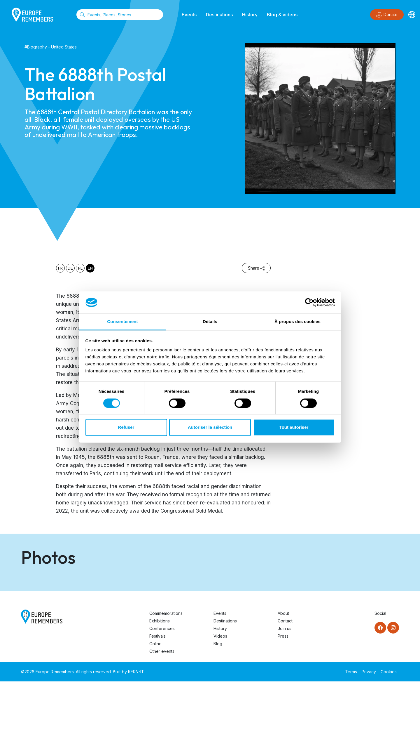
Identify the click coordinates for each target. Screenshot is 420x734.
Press (283, 688)
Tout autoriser (294, 427)
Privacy (369, 724)
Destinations (219, 15)
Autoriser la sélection (210, 427)
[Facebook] (380, 680)
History (250, 15)
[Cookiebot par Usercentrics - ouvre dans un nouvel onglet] (309, 302)
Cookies (389, 724)
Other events (161, 703)
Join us (284, 681)
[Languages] (411, 14)
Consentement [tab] (122, 321)
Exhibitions (159, 673)
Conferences (162, 681)
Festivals (157, 688)
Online (155, 696)
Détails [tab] (210, 321)
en (90, 268)
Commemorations (166, 665)
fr (60, 268)
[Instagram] (393, 680)
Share (256, 268)
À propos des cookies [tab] (297, 321)
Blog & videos (282, 15)
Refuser (126, 427)
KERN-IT (136, 724)
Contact (285, 673)
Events (189, 15)
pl (80, 268)
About (283, 665)
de (70, 268)
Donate (387, 15)
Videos (220, 688)
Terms (351, 724)
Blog (218, 696)
